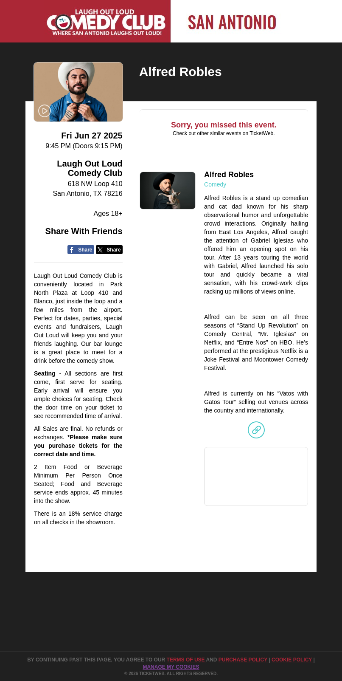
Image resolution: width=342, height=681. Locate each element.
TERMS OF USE (186, 660)
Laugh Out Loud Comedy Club (89, 168)
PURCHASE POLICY (244, 660)
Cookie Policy (292, 660)
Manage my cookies (171, 667)
